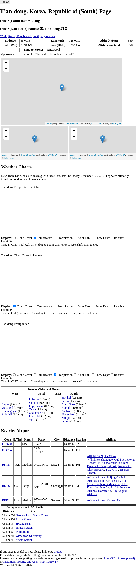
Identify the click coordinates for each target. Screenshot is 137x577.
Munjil (66, 417)
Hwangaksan (23, 523)
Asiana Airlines (110, 463)
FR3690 (7, 444)
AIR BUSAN (95, 456)
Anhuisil (7, 414)
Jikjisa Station (24, 527)
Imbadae (34, 399)
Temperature (44, 238)
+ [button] (6, 63)
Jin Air (114, 487)
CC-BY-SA (96, 123)
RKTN (6, 464)
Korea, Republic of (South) (24, 36)
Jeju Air (112, 466)
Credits (57, 551)
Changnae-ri (36, 412)
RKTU (6, 485)
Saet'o (65, 401)
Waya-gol (7, 407)
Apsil (32, 419)
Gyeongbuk (48, 36)
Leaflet (49, 123)
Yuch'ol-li (67, 411)
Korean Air (124, 466)
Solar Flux (84, 238)
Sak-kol (66, 397)
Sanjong (34, 402)
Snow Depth (102, 238)
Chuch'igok (68, 404)
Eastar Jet (93, 487)
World (3, 36)
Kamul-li (67, 407)
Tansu (32, 409)
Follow (5, 2)
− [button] (6, 69)
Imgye (5, 404)
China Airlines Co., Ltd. (112, 480)
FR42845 (7, 450)
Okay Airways (95, 469)
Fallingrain (117, 123)
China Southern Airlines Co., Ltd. (107, 484)
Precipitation (65, 238)
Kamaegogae (9, 411)
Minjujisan (22, 531)
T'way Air (111, 469)
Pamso (66, 421)
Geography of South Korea (32, 515)
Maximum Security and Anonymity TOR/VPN (31, 561)
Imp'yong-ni (36, 406)
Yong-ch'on (68, 414)
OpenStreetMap (72, 123)
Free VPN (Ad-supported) (119, 558)
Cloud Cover (24, 238)
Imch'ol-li (34, 416)
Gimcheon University (28, 535)
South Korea (23, 519)
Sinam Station (24, 539)
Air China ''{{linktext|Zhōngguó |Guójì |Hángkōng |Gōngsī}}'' (111, 460)
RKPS (5, 500)
